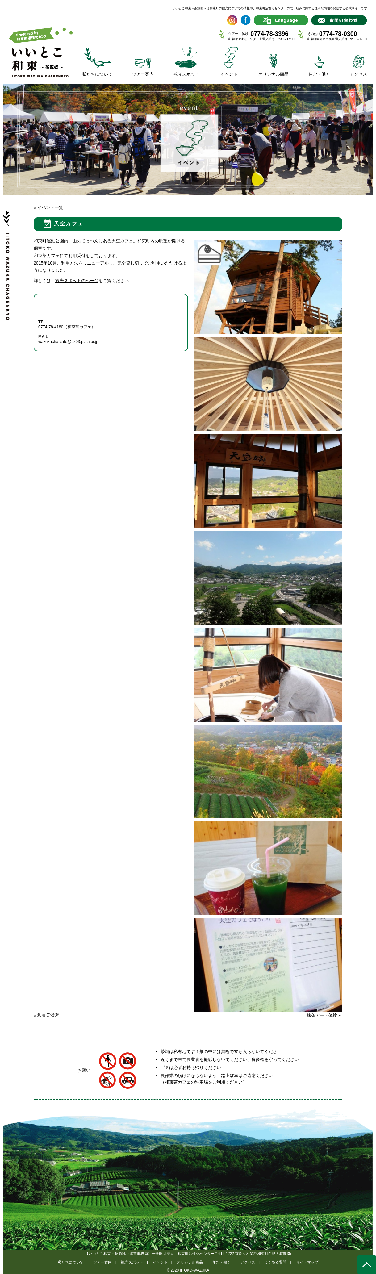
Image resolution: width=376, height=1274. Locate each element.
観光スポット (132, 1262)
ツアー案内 (102, 1262)
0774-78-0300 (338, 33)
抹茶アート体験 (324, 1015)
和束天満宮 (46, 1015)
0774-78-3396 (269, 33)
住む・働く (221, 1262)
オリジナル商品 (190, 1262)
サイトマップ (307, 1262)
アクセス (247, 1262)
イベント (160, 1262)
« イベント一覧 (48, 207)
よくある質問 (275, 1262)
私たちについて (71, 1262)
